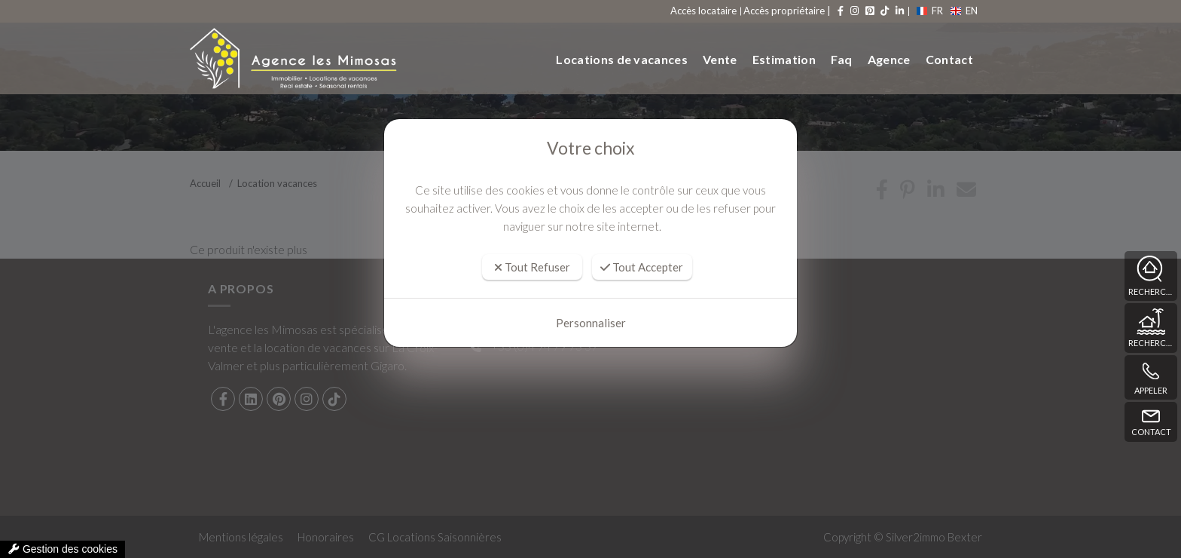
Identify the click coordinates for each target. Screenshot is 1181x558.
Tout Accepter (641, 267)
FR (930, 11)
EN (964, 11)
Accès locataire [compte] (706, 11)
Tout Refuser (532, 267)
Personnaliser (591, 323)
